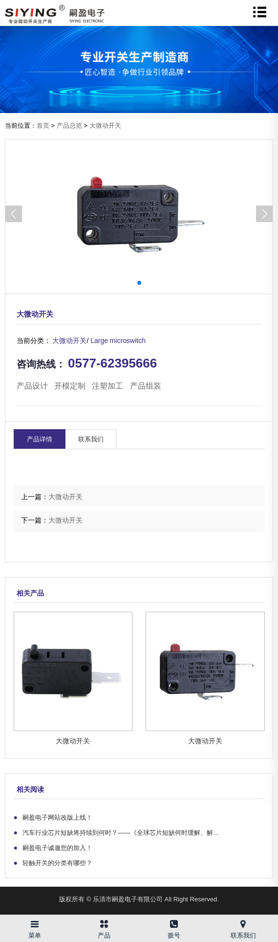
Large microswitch (118, 341)
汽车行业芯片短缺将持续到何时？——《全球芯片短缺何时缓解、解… (117, 832)
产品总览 (69, 125)
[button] (264, 214)
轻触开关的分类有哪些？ (53, 863)
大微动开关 (105, 125)
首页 (43, 125)
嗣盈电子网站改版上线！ (53, 817)
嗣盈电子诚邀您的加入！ (53, 847)
